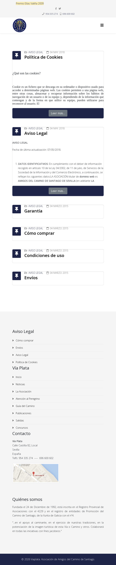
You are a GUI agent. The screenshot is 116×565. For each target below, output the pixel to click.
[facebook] (56, 8)
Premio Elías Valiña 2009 (30, 3)
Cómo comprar (39, 233)
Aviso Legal (35, 52)
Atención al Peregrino (27, 398)
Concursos (21, 427)
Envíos (31, 277)
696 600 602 (68, 13)
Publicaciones (23, 413)
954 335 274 (51, 13)
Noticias (20, 384)
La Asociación (23, 391)
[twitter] (60, 8)
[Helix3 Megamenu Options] (102, 25)
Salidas (19, 420)
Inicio (18, 377)
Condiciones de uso (44, 255)
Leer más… (58, 113)
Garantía (33, 211)
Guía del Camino (25, 406)
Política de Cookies (43, 57)
